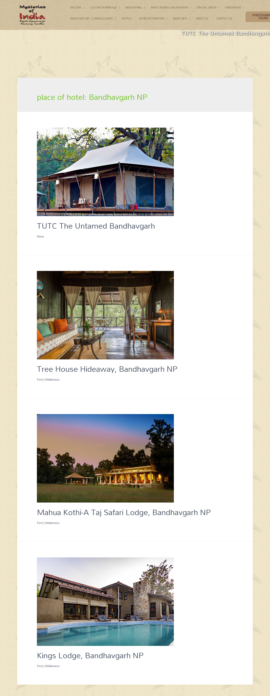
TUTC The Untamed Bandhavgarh (96, 225)
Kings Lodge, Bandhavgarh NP (90, 655)
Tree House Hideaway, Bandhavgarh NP (107, 369)
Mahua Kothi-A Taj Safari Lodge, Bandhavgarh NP (124, 512)
